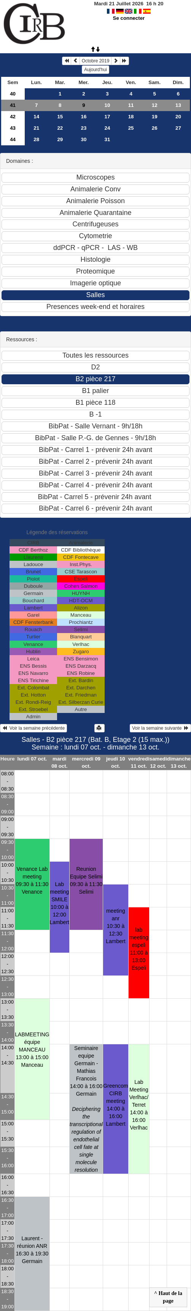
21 (36, 128)
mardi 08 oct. (59, 762)
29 (60, 139)
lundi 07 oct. (32, 759)
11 (131, 105)
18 (131, 116)
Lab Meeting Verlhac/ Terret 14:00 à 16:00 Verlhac (139, 1105)
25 (131, 128)
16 (83, 116)
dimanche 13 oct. (179, 762)
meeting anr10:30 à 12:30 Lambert (115, 926)
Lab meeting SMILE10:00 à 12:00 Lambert (59, 903)
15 (60, 116)
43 (13, 128)
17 (107, 116)
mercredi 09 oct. (86, 762)
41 (13, 105)
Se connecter (129, 18)
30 (83, 139)
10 (107, 105)
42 (13, 116)
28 (36, 139)
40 (13, 94)
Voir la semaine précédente (33, 728)
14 (36, 116)
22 (60, 128)
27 (178, 128)
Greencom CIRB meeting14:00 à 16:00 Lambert (115, 1105)
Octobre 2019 (96, 61)
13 (178, 105)
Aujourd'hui (95, 69)
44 (13, 139)
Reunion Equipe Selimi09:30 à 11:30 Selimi (86, 880)
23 (83, 128)
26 (155, 128)
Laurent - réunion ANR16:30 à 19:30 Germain (32, 1249)
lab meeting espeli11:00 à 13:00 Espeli (138, 949)
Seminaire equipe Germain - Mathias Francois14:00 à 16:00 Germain (86, 1109)
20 (178, 116)
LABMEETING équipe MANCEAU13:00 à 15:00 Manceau (32, 1049)
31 (107, 139)
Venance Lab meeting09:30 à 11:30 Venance (32, 880)
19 (155, 116)
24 (107, 128)
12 (155, 105)
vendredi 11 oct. (139, 762)
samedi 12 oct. (158, 762)
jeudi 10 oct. (115, 762)
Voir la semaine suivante (160, 728)
